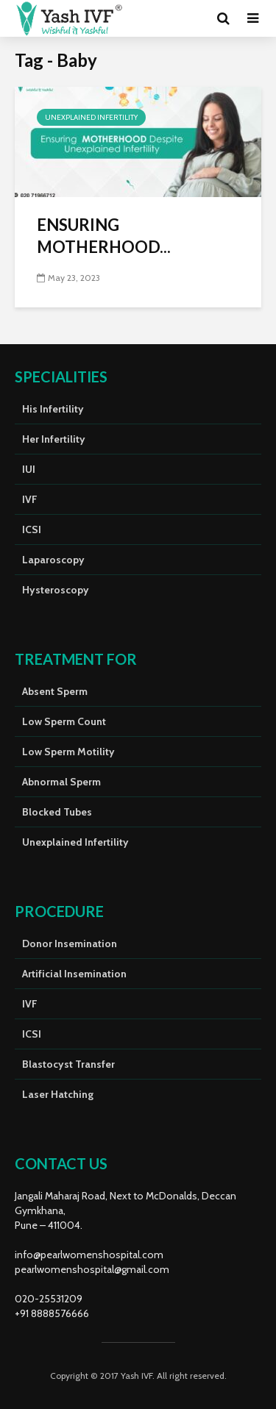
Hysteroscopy (55, 589)
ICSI (31, 529)
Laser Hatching (57, 1094)
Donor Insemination (69, 943)
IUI (28, 469)
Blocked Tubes (57, 811)
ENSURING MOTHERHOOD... (104, 236)
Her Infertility (53, 439)
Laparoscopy (53, 559)
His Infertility (53, 408)
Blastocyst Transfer (68, 1064)
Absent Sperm (55, 691)
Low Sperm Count (64, 721)
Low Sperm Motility (68, 751)
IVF (30, 499)
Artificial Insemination (74, 973)
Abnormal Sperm (61, 781)
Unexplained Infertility (91, 117)
